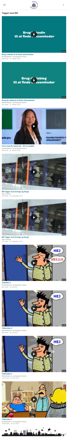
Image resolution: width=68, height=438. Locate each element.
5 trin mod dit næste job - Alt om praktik (18, 146)
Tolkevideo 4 (7, 328)
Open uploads (6, 194)
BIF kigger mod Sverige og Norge (15, 192)
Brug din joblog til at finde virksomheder (18, 100)
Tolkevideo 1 (7, 419)
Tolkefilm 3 (6, 283)
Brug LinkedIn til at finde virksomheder (18, 54)
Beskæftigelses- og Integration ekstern (14, 56)
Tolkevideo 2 (7, 374)
